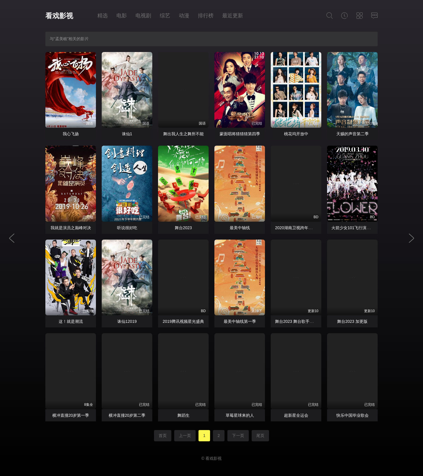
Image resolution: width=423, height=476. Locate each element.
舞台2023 (183, 227)
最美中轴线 (240, 227)
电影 (121, 15)
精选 (102, 15)
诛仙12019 (127, 321)
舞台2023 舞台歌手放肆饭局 (300, 321)
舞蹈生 (183, 415)
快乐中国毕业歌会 (352, 415)
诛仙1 (127, 133)
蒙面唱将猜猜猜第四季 (240, 133)
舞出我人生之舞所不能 (183, 133)
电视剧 (143, 15)
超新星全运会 (296, 415)
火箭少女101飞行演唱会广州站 (359, 227)
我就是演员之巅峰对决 (71, 227)
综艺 (165, 15)
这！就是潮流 (71, 321)
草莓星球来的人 (240, 415)
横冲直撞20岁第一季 (70, 415)
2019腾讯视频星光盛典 (183, 321)
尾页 (260, 435)
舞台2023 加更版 (352, 321)
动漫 (184, 15)
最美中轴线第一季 (240, 321)
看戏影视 (59, 16)
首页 (163, 435)
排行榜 (206, 15)
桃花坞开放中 (296, 133)
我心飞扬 (71, 133)
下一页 (238, 435)
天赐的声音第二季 (352, 133)
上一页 (185, 435)
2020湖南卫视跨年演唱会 (297, 227)
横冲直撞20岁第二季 (127, 415)
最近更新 (232, 15)
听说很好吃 (127, 227)
